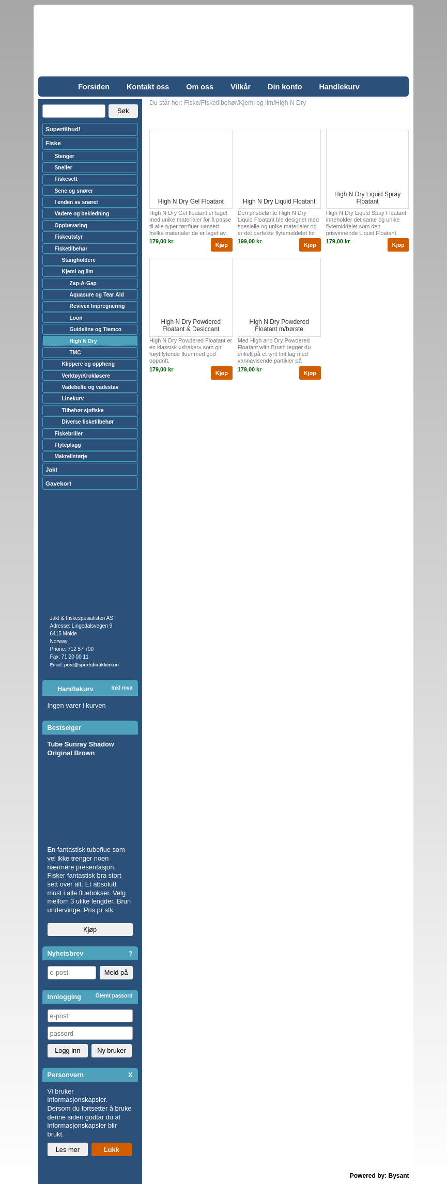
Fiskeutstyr (69, 237)
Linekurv (73, 398)
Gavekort (58, 483)
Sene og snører (74, 191)
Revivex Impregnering (97, 306)
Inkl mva (122, 688)
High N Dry (83, 341)
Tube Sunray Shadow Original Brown (81, 748)
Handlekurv (339, 87)
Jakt (51, 469)
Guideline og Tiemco (95, 329)
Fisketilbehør (71, 249)
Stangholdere (79, 260)
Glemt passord (114, 996)
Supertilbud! (63, 129)
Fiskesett (66, 179)
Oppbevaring (71, 225)
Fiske (52, 143)
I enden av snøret (76, 202)
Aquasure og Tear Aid (97, 295)
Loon (76, 318)
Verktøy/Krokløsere (86, 376)
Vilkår (240, 87)
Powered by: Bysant (379, 1175)
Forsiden (94, 87)
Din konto (285, 87)
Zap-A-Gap (83, 283)
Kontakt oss (148, 87)
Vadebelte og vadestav (90, 387)
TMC (75, 352)
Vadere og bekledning (82, 213)
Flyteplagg (68, 445)
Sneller (63, 167)
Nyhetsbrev (66, 953)
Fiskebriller (69, 434)
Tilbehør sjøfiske (83, 410)
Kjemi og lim (78, 271)
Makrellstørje (71, 456)
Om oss (199, 87)
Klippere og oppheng (88, 364)
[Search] (73, 111)
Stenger (64, 156)
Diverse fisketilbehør (88, 422)
